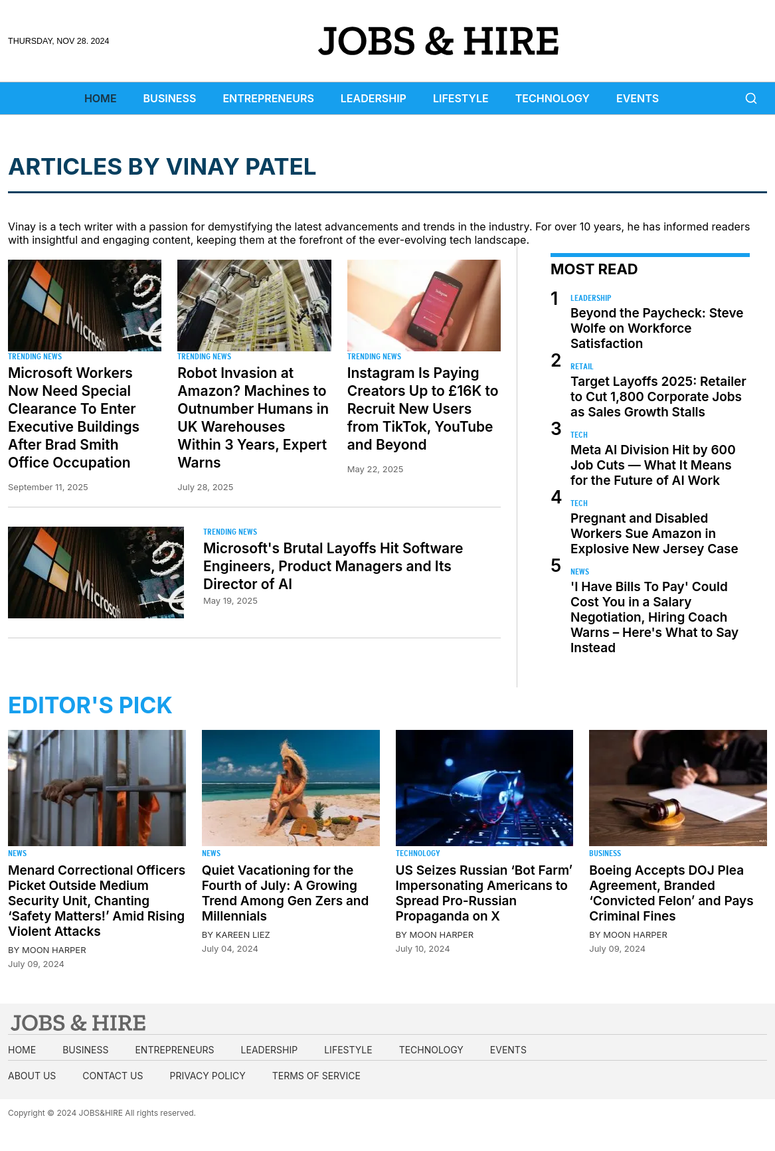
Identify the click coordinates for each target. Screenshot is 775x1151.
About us (32, 1075)
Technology (552, 98)
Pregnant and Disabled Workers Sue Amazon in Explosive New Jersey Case (654, 534)
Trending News (35, 356)
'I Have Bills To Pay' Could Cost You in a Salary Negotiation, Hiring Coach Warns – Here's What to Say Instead (654, 617)
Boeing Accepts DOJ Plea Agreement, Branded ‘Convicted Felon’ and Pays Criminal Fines (671, 893)
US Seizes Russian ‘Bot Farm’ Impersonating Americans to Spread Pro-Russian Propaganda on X (484, 893)
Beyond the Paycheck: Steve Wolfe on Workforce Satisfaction (656, 328)
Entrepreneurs (267, 98)
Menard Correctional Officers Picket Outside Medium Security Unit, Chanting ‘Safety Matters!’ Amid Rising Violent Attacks (96, 901)
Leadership (373, 98)
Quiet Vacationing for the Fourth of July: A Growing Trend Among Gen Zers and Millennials (285, 893)
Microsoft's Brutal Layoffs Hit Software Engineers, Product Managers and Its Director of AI (333, 566)
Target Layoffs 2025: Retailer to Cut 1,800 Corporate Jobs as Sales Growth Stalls (658, 397)
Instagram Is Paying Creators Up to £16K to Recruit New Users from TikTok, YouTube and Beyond (423, 409)
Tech (579, 435)
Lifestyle (461, 98)
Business (170, 98)
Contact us (112, 1075)
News (579, 571)
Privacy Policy (207, 1075)
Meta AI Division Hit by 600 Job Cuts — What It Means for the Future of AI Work (653, 465)
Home (100, 98)
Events (637, 98)
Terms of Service (316, 1075)
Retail (582, 366)
